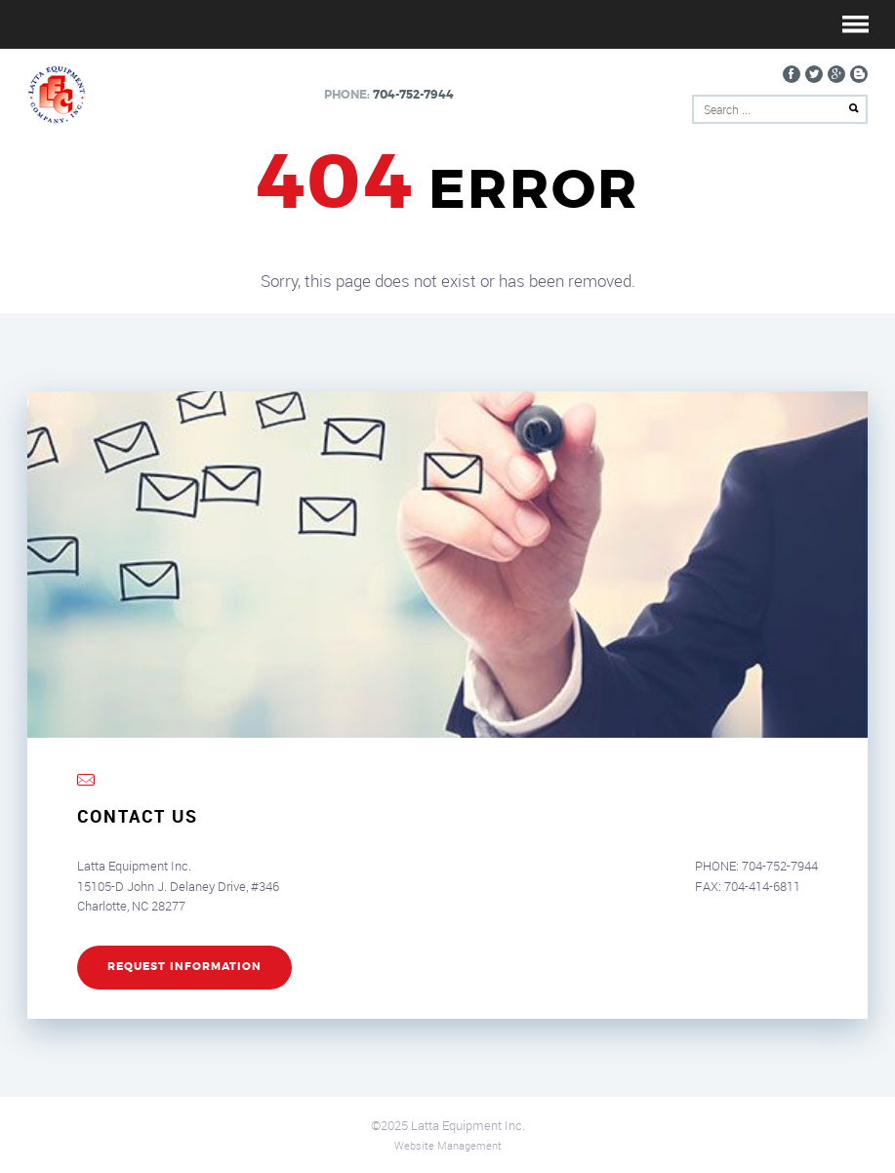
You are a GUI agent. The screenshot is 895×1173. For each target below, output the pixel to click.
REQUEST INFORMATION (184, 966)
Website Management (448, 1145)
